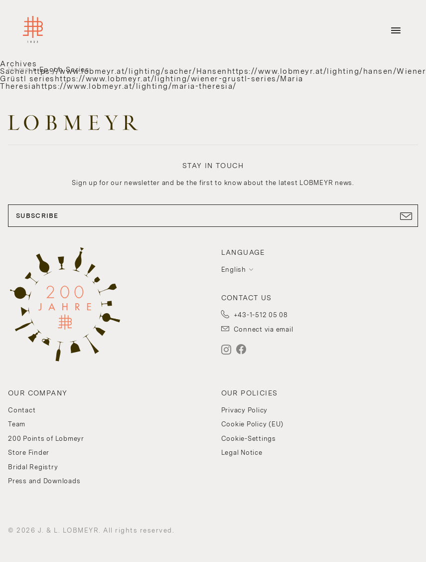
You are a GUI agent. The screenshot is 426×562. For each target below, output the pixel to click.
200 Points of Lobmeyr (46, 438)
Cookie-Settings (248, 438)
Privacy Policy (244, 410)
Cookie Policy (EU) (252, 424)
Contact (21, 410)
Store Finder (28, 452)
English (233, 269)
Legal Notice (242, 452)
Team (16, 424)
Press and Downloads (44, 481)
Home (18, 69)
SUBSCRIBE (213, 215)
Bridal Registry (33, 467)
